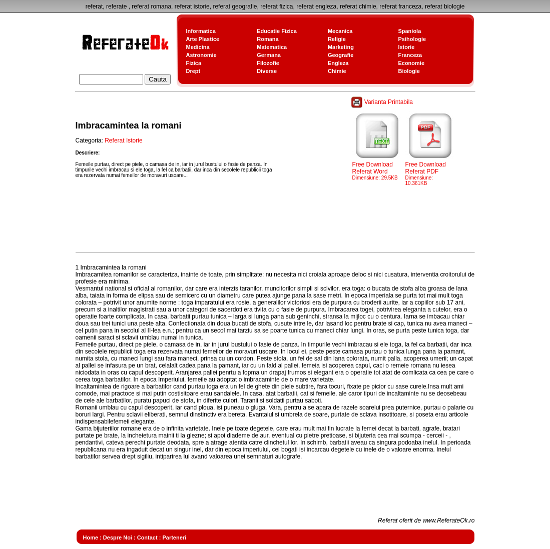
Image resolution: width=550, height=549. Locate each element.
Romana (267, 39)
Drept (193, 71)
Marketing (341, 47)
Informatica (201, 31)
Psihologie (412, 39)
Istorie (406, 47)
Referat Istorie (123, 140)
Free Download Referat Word (377, 168)
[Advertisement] (258, 227)
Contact (147, 537)
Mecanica (340, 31)
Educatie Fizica (276, 31)
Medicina (198, 47)
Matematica (272, 47)
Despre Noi (117, 537)
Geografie (340, 55)
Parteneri (174, 537)
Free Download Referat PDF (430, 171)
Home (91, 537)
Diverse (267, 71)
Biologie (408, 71)
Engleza (338, 63)
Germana (269, 55)
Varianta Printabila (383, 102)
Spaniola (409, 31)
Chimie (337, 71)
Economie (411, 63)
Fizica (194, 63)
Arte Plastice (203, 39)
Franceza (410, 55)
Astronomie (201, 55)
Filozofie (268, 63)
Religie (337, 39)
